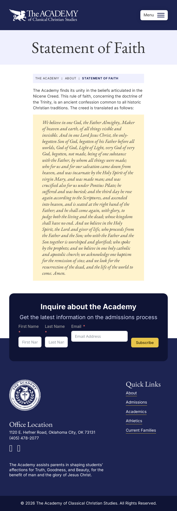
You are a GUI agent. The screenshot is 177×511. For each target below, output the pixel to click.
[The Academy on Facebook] (11, 448)
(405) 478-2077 (24, 438)
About (70, 78)
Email (76, 326)
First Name (28, 326)
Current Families (141, 430)
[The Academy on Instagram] (19, 448)
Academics (136, 411)
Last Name (55, 326)
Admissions (136, 402)
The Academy (47, 78)
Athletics (134, 421)
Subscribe (145, 342)
